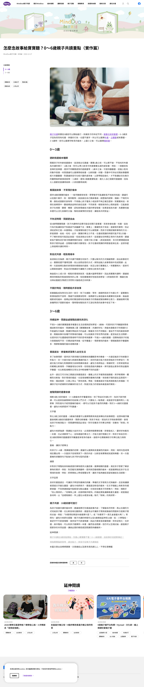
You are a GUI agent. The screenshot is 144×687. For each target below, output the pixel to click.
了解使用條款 (28, 676)
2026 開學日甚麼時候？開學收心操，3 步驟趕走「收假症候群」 (24, 626)
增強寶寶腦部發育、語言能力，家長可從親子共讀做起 (74, 541)
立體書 (114, 137)
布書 (107, 137)
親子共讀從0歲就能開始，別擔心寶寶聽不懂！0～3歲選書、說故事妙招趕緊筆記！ (87, 537)
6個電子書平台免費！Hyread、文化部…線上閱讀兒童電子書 (118, 626)
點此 (96, 546)
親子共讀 (54, 134)
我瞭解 (14, 676)
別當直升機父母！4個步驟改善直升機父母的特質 (72, 626)
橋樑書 (107, 140)
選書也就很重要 (111, 134)
